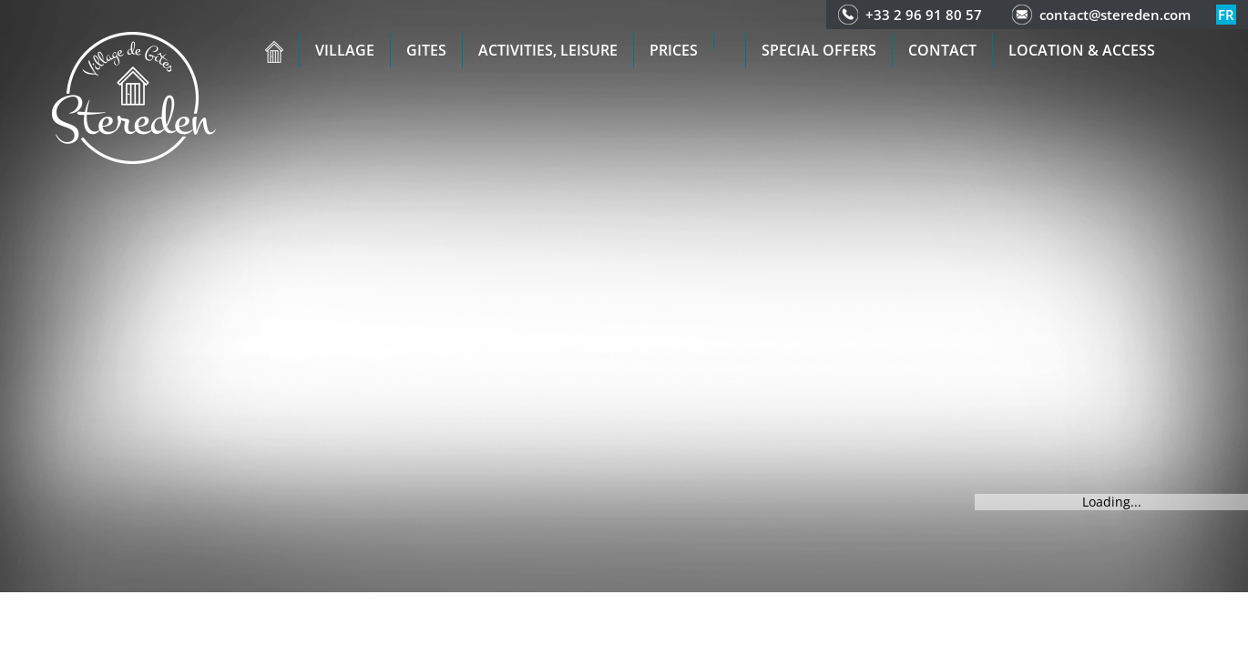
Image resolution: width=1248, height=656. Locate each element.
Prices (674, 50)
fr (1226, 14)
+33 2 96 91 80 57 (923, 14)
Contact (942, 50)
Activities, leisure (548, 50)
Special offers (819, 50)
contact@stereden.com (1115, 14)
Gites (426, 50)
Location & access (1081, 50)
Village (344, 50)
